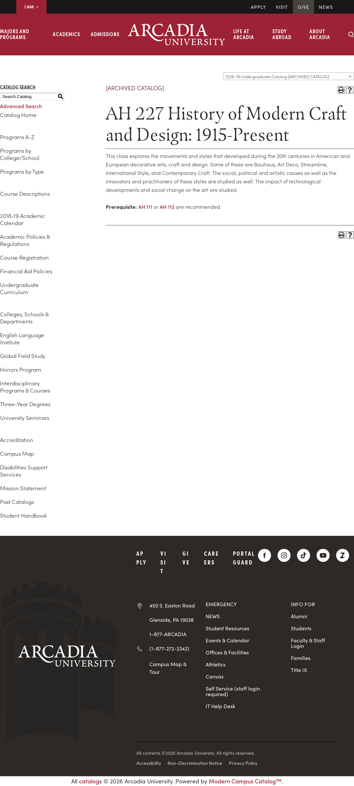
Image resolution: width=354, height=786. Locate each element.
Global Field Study (22, 355)
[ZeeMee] (342, 555)
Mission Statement (23, 488)
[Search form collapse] (351, 34)
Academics (66, 34)
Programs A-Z (17, 136)
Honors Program (20, 369)
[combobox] (289, 76)
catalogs (90, 781)
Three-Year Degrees (25, 403)
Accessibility (148, 763)
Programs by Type (22, 171)
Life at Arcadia (243, 34)
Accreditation (16, 439)
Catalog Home (18, 114)
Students (301, 628)
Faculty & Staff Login (308, 643)
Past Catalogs (17, 501)
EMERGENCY (221, 604)
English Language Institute (22, 338)
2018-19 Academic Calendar (22, 219)
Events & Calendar (227, 640)
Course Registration (24, 257)
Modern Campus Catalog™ (245, 781)
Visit (282, 7)
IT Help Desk (220, 706)
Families (300, 658)
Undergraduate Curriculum (19, 288)
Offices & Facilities (227, 652)
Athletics (215, 664)
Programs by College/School (19, 154)
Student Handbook (23, 515)
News (326, 7)
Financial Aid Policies (26, 271)
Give (303, 7)
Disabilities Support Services (24, 471)
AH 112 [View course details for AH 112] (167, 206)
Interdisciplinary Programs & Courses (25, 386)
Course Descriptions (25, 193)
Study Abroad (282, 34)
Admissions (105, 34)
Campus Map (17, 453)
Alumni (299, 616)
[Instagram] (284, 555)
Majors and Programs (14, 34)
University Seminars (24, 417)
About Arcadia (319, 34)
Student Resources (227, 628)
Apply (258, 7)
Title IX (299, 670)
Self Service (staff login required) (233, 691)
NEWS (213, 616)
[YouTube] (323, 555)
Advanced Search (21, 105)
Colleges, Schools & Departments (24, 317)
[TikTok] (303, 555)
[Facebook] (264, 555)
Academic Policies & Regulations (25, 240)
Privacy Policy (243, 763)
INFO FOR (303, 604)
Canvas (215, 676)
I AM (31, 6)
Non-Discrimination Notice (195, 763)
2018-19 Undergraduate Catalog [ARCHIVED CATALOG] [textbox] (277, 76)
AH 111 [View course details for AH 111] (145, 206)
